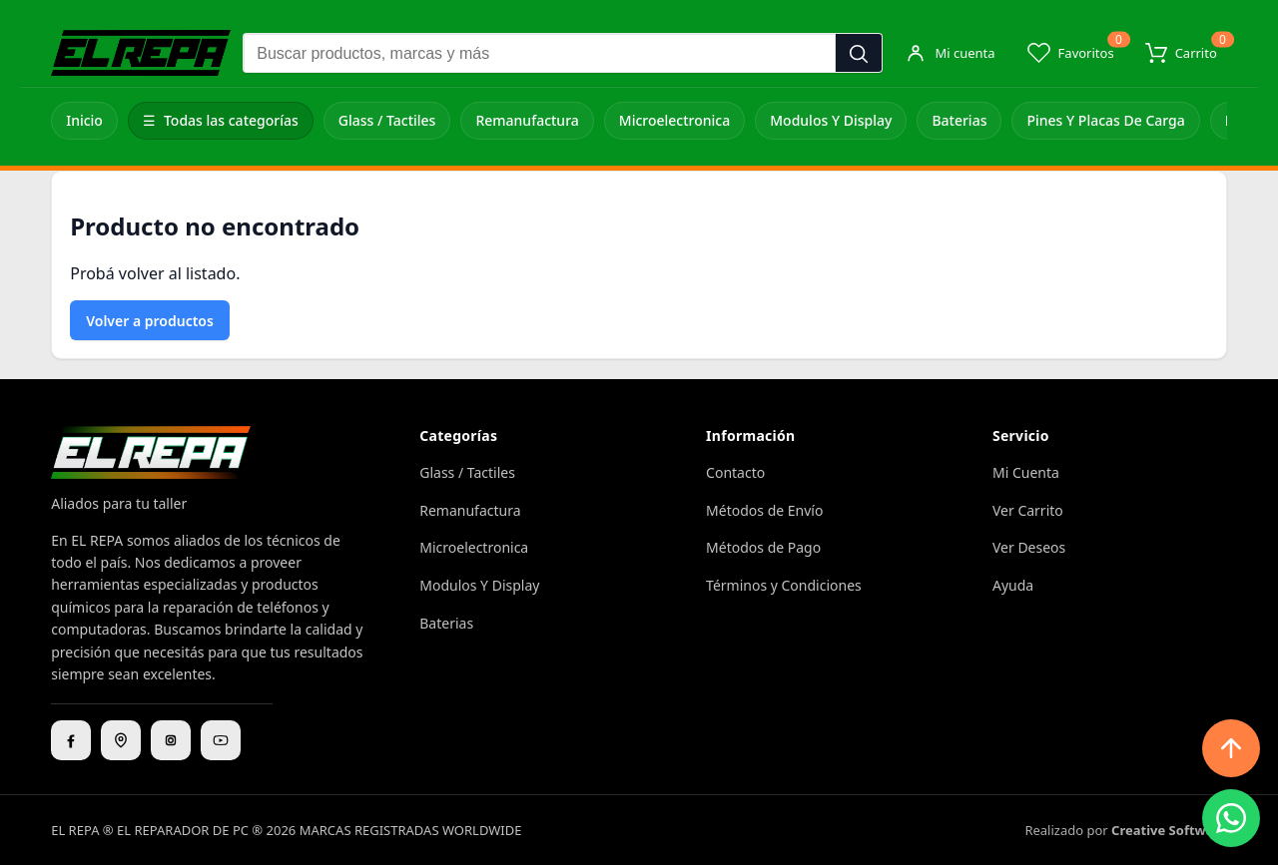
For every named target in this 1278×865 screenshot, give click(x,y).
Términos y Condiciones (784, 585)
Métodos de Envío (764, 510)
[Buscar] (859, 54)
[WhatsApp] (1231, 818)
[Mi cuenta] (949, 53)
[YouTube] (221, 740)
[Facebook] (71, 740)
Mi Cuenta (1025, 472)
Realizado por (1125, 830)
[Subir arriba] (1231, 748)
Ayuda (1012, 585)
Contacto (735, 472)
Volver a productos (150, 320)
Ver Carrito (1027, 510)
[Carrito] (1181, 53)
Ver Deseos (1028, 547)
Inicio (84, 120)
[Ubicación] (121, 740)
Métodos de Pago (763, 547)
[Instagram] (171, 740)
